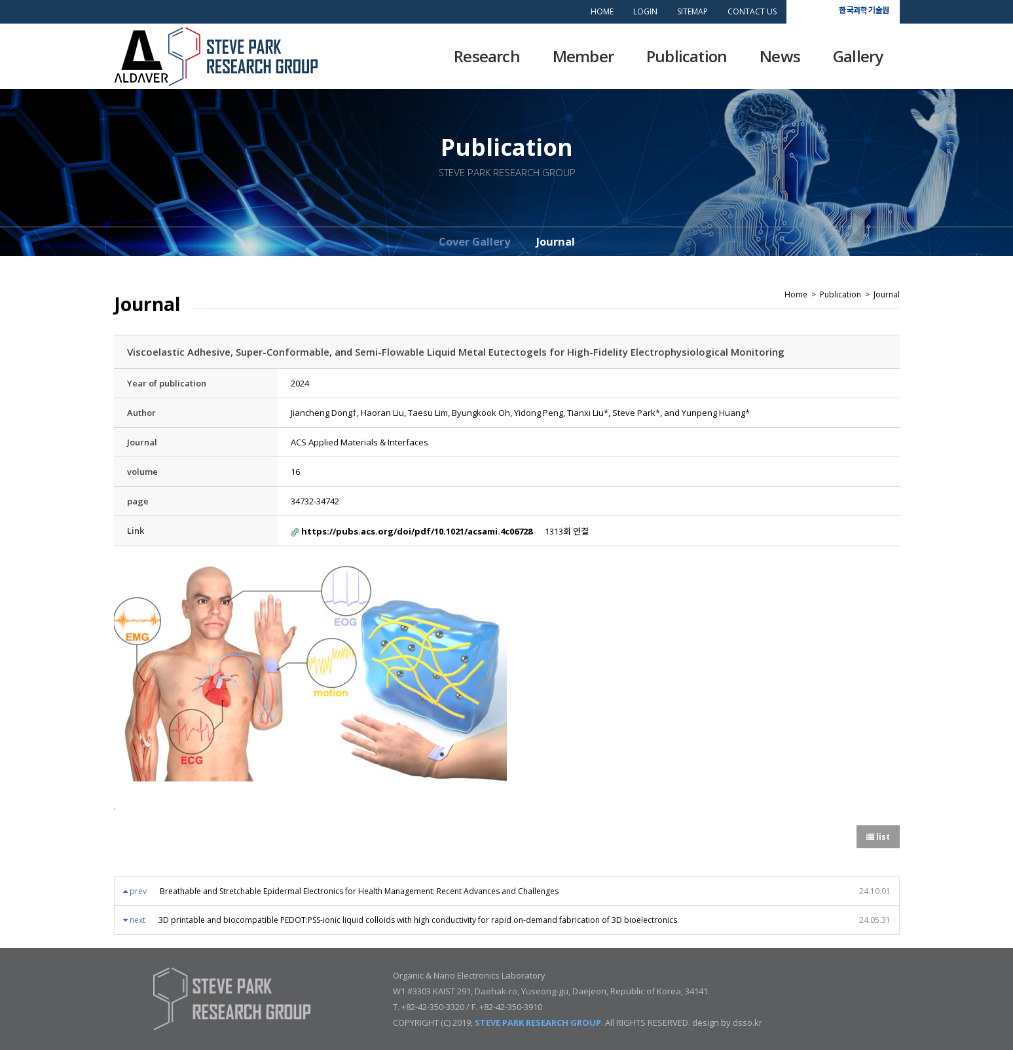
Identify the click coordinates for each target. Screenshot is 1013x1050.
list (878, 836)
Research (487, 56)
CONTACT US (752, 11)
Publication (686, 56)
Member (583, 56)
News (780, 56)
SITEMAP (692, 11)
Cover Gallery (474, 241)
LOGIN (645, 11)
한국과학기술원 (864, 9)
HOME (602, 11)
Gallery (858, 56)
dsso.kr (747, 1022)
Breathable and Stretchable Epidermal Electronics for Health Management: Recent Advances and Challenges (359, 891)
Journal (555, 241)
